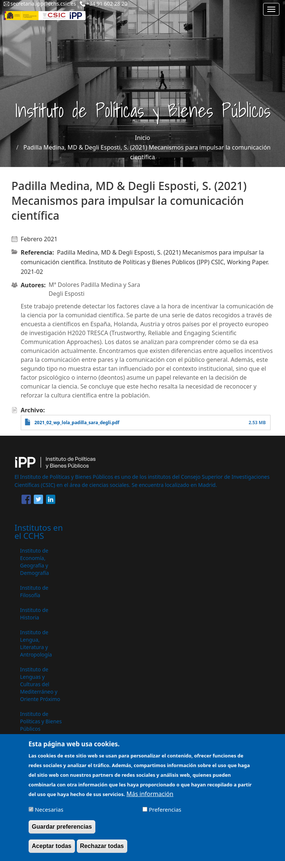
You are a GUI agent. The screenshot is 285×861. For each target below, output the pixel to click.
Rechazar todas (102, 850)
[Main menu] (271, 9)
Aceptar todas (52, 850)
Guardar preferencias (62, 831)
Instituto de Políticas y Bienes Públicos (41, 721)
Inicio (142, 138)
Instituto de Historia (34, 613)
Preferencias (165, 813)
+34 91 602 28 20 (107, 3)
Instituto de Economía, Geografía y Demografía (34, 561)
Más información (150, 798)
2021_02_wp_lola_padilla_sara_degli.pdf (77, 422)
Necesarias (49, 813)
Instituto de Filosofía (34, 591)
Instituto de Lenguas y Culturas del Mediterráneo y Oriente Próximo (40, 684)
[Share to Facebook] (26, 501)
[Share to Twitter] (38, 501)
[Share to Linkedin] (50, 501)
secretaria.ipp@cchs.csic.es (43, 3)
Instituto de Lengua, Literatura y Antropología (36, 643)
